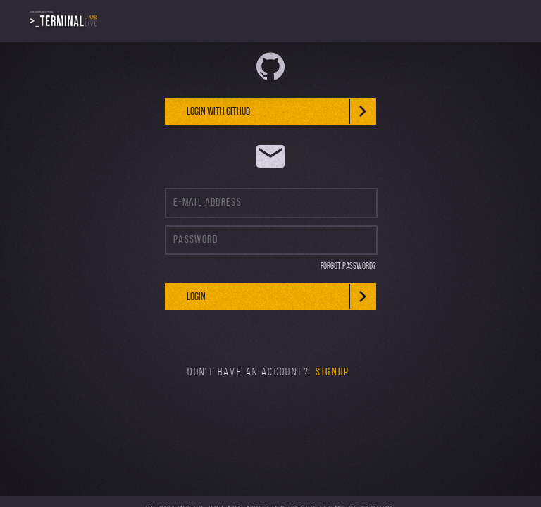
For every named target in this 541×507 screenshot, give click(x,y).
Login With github (281, 111)
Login (281, 296)
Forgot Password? (348, 266)
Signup (332, 372)
